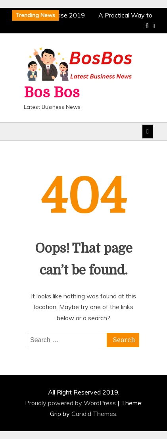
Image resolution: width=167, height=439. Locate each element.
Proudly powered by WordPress (71, 403)
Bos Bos (52, 93)
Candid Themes (93, 414)
